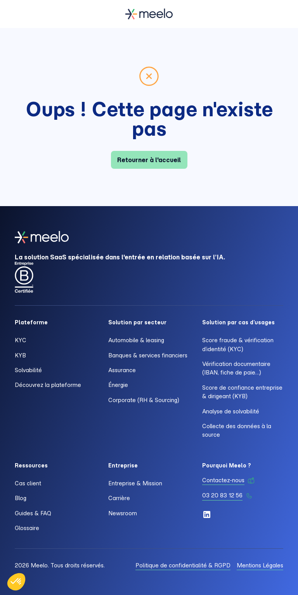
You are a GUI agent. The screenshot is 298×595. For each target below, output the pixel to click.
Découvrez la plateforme (48, 385)
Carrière (119, 498)
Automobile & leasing (136, 340)
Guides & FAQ (33, 513)
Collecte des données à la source (236, 430)
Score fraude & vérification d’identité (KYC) (238, 344)
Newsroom (122, 513)
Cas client (28, 483)
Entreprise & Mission (135, 483)
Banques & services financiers (147, 355)
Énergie (118, 385)
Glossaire (27, 528)
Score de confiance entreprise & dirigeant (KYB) (242, 392)
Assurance (122, 370)
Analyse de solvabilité (230, 411)
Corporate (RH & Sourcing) (143, 400)
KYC (20, 340)
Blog (20, 498)
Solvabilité (28, 370)
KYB (20, 355)
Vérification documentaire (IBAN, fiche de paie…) (236, 368)
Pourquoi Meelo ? (226, 465)
